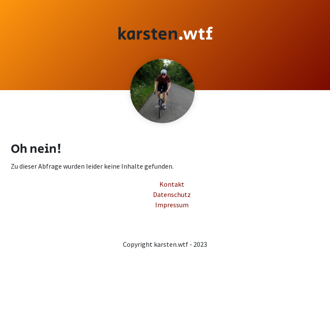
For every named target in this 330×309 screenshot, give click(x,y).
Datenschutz (172, 194)
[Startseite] (165, 34)
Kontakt (171, 184)
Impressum (172, 204)
